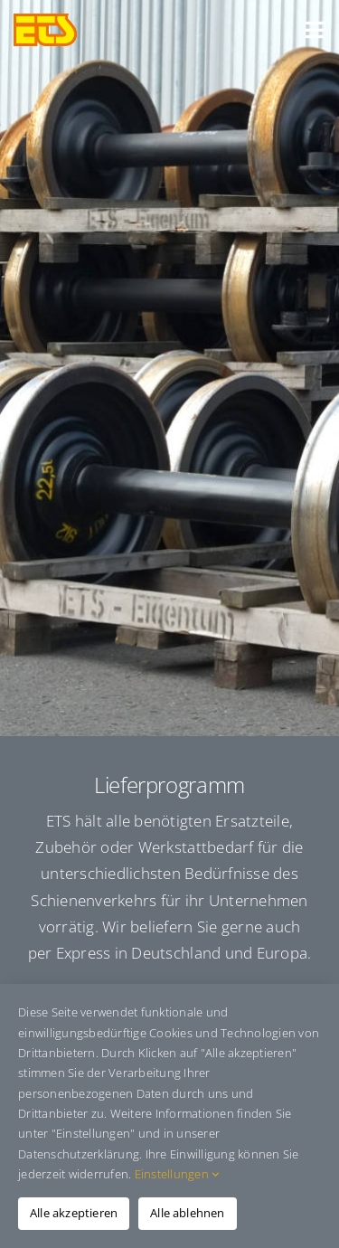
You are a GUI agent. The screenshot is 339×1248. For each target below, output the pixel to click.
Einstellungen (177, 1174)
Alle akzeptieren (74, 1213)
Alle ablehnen (187, 1213)
